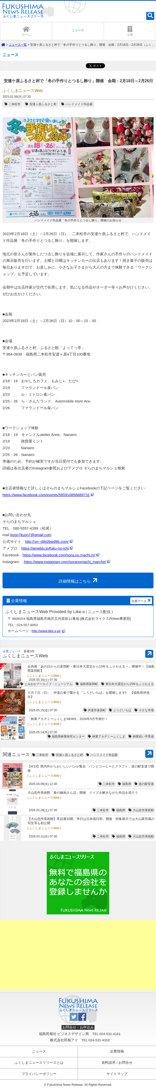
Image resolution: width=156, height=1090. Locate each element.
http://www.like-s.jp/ (46, 631)
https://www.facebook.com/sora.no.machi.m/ (58, 555)
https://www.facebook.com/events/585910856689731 (46, 495)
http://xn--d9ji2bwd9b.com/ (46, 542)
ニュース (39, 1051)
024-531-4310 (99, 1040)
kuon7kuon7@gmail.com (30, 535)
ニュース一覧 (18, 44)
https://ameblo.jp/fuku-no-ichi (45, 548)
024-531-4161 (110, 1034)
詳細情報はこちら (79, 580)
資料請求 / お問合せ (117, 1063)
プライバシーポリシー (39, 1074)
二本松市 (12, 104)
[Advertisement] (78, 955)
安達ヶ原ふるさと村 (40, 104)
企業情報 (117, 1051)
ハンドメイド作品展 (76, 104)
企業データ (142, 600)
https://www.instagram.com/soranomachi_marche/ (65, 562)
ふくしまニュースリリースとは (39, 1063)
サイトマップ (117, 1074)
